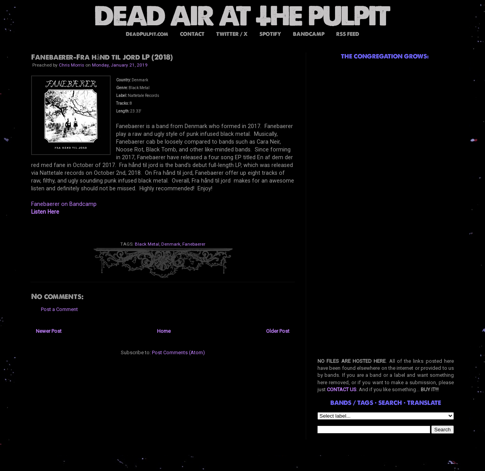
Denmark (170, 244)
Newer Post (49, 331)
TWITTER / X (232, 34)
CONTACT (192, 34)
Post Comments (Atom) (178, 352)
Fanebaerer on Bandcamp (64, 204)
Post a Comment (59, 309)
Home (164, 331)
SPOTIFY (270, 34)
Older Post (277, 331)
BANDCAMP (309, 34)
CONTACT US (341, 389)
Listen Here (45, 212)
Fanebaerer (193, 244)
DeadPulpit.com (147, 34)
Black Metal (147, 244)
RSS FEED (347, 34)
